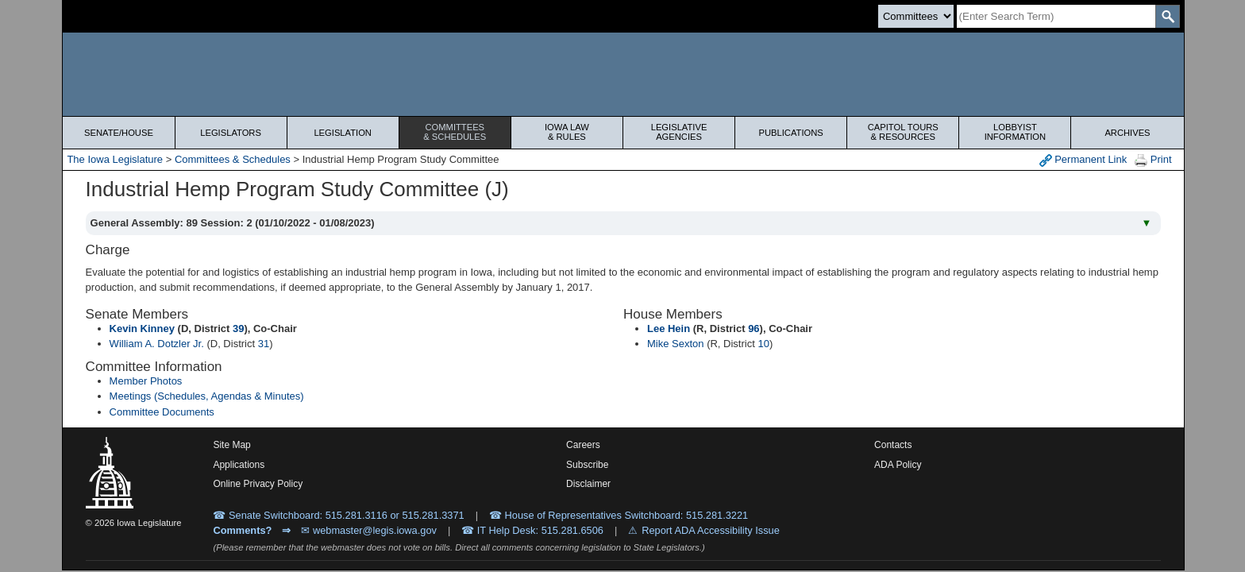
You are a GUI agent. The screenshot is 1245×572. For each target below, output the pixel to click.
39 (238, 328)
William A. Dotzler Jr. (157, 344)
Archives (1127, 132)
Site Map (231, 444)
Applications (238, 464)
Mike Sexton (675, 344)
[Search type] (916, 16)
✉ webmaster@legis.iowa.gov (369, 530)
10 (763, 344)
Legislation (343, 132)
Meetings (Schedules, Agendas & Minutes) (207, 396)
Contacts (893, 444)
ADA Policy (897, 464)
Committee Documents (162, 412)
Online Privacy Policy (258, 483)
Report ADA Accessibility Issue (711, 530)
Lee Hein (668, 328)
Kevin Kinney (142, 328)
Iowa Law (566, 131)
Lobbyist (1014, 131)
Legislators (230, 132)
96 (753, 328)
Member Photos (146, 381)
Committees (455, 131)
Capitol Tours (902, 131)
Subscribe (587, 464)
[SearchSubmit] (1167, 16)
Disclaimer (588, 483)
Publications (791, 132)
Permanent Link (1083, 160)
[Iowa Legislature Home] (623, 74)
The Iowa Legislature (115, 159)
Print (1153, 160)
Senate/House (118, 132)
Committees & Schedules (233, 159)
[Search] (1056, 16)
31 (263, 344)
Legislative (678, 131)
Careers (583, 444)
